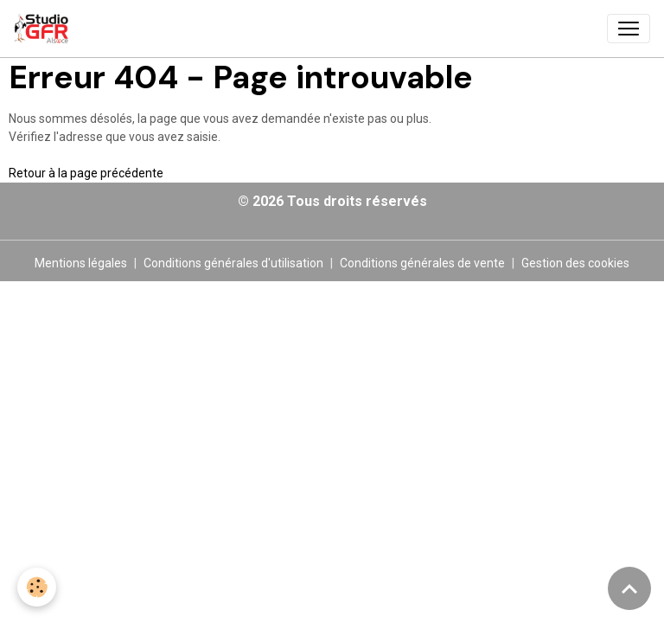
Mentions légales (81, 263)
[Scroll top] (629, 588)
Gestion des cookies (575, 263)
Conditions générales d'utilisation (233, 263)
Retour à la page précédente (86, 173)
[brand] (44, 28)
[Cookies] (36, 587)
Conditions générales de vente (422, 263)
